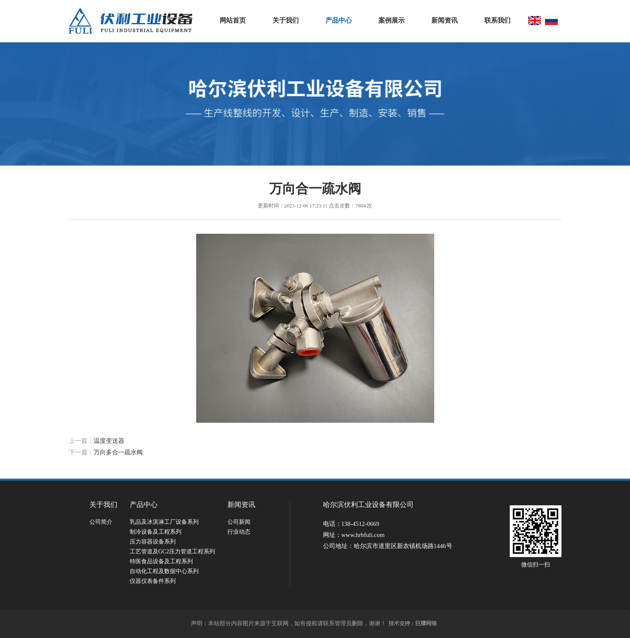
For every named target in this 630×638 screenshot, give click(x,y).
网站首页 (233, 20)
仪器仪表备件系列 (153, 581)
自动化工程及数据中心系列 (164, 571)
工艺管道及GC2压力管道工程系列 (172, 551)
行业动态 (238, 532)
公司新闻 (238, 522)
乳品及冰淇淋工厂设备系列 (164, 522)
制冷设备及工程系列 (155, 532)
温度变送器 (109, 441)
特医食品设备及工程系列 (161, 561)
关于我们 (286, 20)
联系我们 (497, 20)
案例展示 (391, 20)
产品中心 (338, 20)
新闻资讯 (444, 20)
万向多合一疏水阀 (118, 452)
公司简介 (100, 522)
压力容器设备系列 (153, 542)
